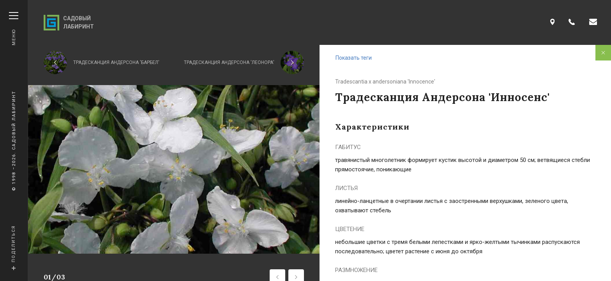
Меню (13, 28)
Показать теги (354, 58)
